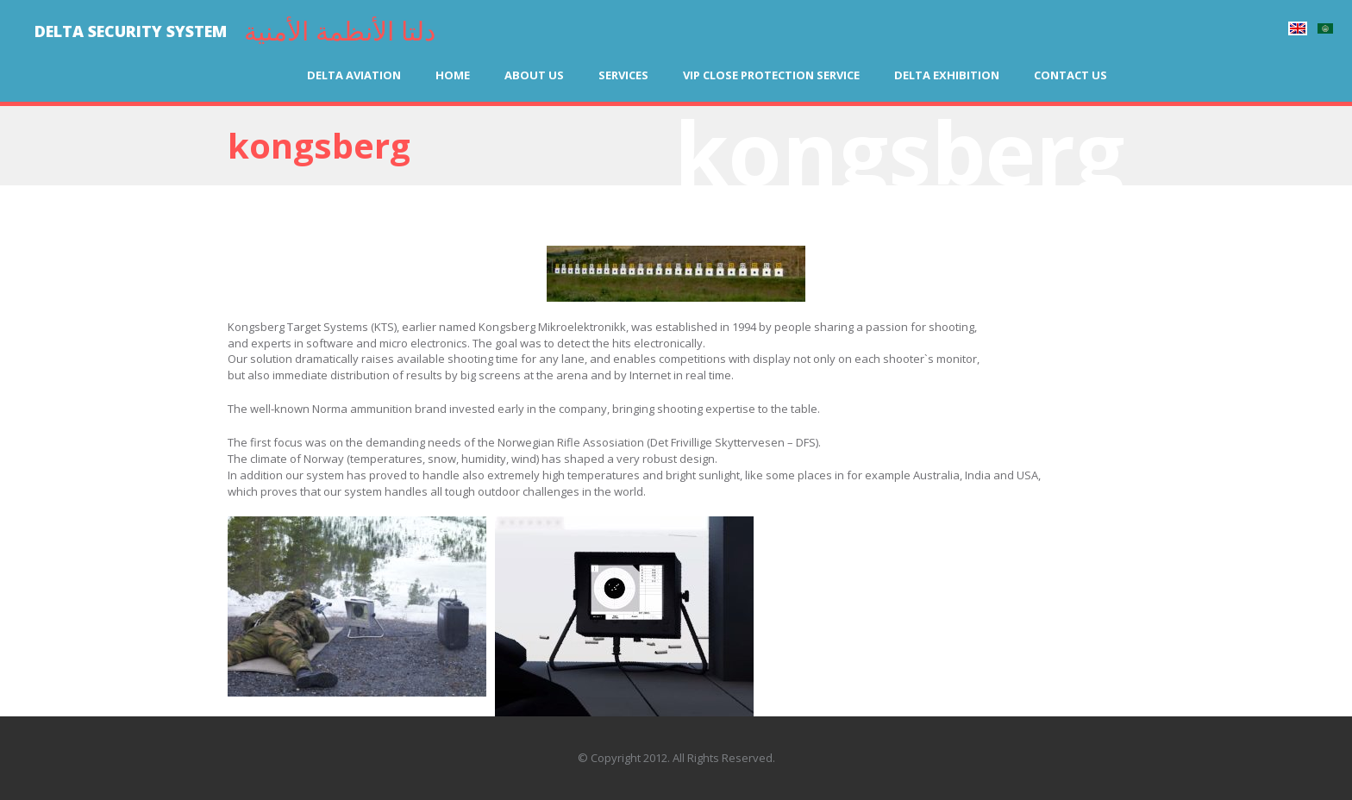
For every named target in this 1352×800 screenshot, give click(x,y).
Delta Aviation (354, 75)
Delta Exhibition (946, 75)
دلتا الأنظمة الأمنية (339, 30)
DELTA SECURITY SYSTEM (130, 31)
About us (534, 75)
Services (623, 75)
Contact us (1070, 75)
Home (452, 75)
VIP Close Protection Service (771, 75)
